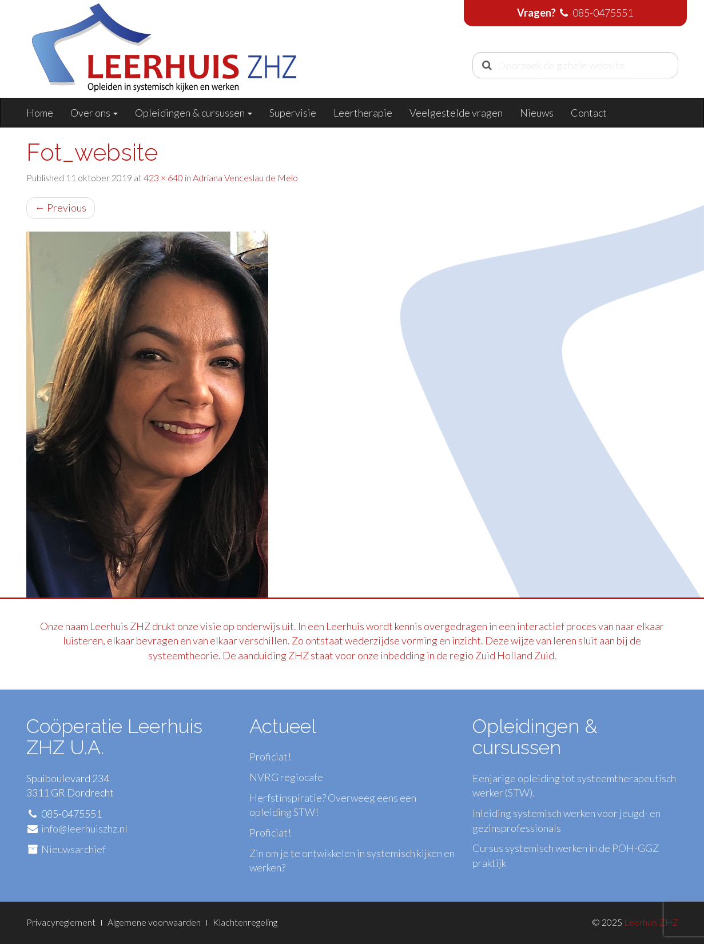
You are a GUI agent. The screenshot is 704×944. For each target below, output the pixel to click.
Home (39, 112)
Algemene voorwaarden (154, 922)
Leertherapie (362, 112)
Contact (589, 112)
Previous (60, 207)
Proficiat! (270, 756)
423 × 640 (163, 177)
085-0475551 (602, 12)
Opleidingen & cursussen (193, 112)
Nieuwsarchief (73, 849)
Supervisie (292, 112)
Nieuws (537, 112)
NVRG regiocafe (286, 777)
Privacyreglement (61, 922)
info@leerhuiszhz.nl (84, 828)
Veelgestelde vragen (456, 112)
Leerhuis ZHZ (651, 922)
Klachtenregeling (245, 922)
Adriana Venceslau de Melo (245, 177)
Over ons (94, 112)
